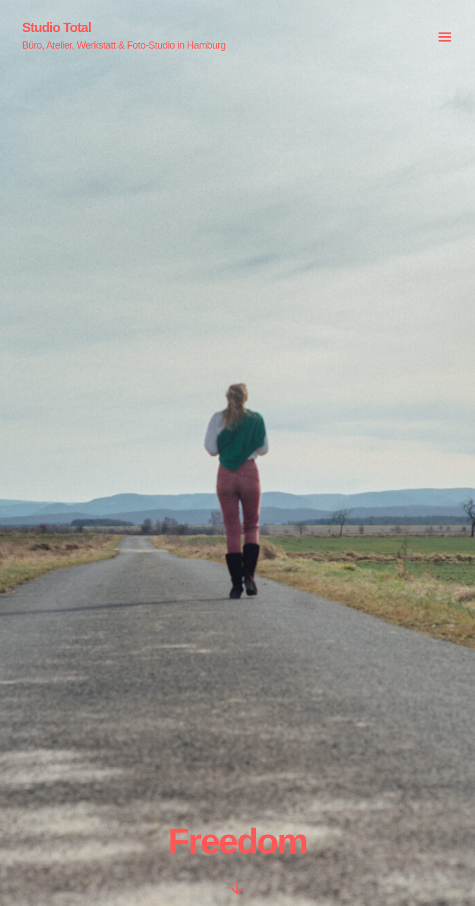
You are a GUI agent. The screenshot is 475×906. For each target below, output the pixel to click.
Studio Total (56, 27)
